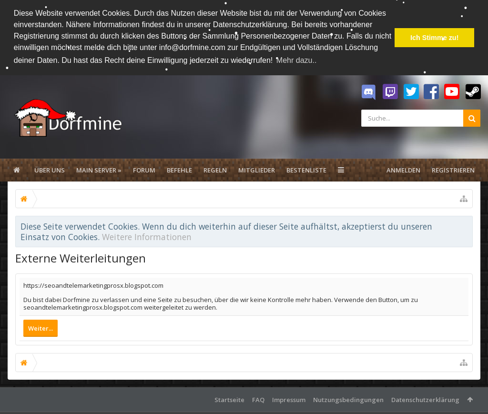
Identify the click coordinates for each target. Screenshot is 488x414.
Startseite (229, 398)
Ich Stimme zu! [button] (434, 37)
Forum (144, 169)
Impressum (288, 398)
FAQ (258, 398)
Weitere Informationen (147, 236)
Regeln (215, 169)
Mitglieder (256, 169)
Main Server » (99, 169)
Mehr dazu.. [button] (296, 60)
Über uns (49, 169)
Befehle (179, 169)
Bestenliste (306, 169)
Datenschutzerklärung (425, 398)
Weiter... (40, 327)
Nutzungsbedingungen (348, 398)
